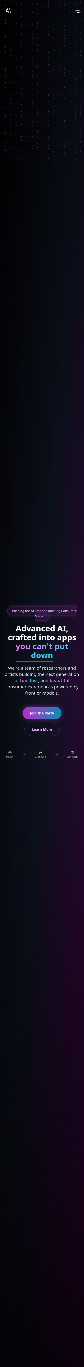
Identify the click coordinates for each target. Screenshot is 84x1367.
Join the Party (42, 713)
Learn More (42, 729)
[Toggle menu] (76, 10)
